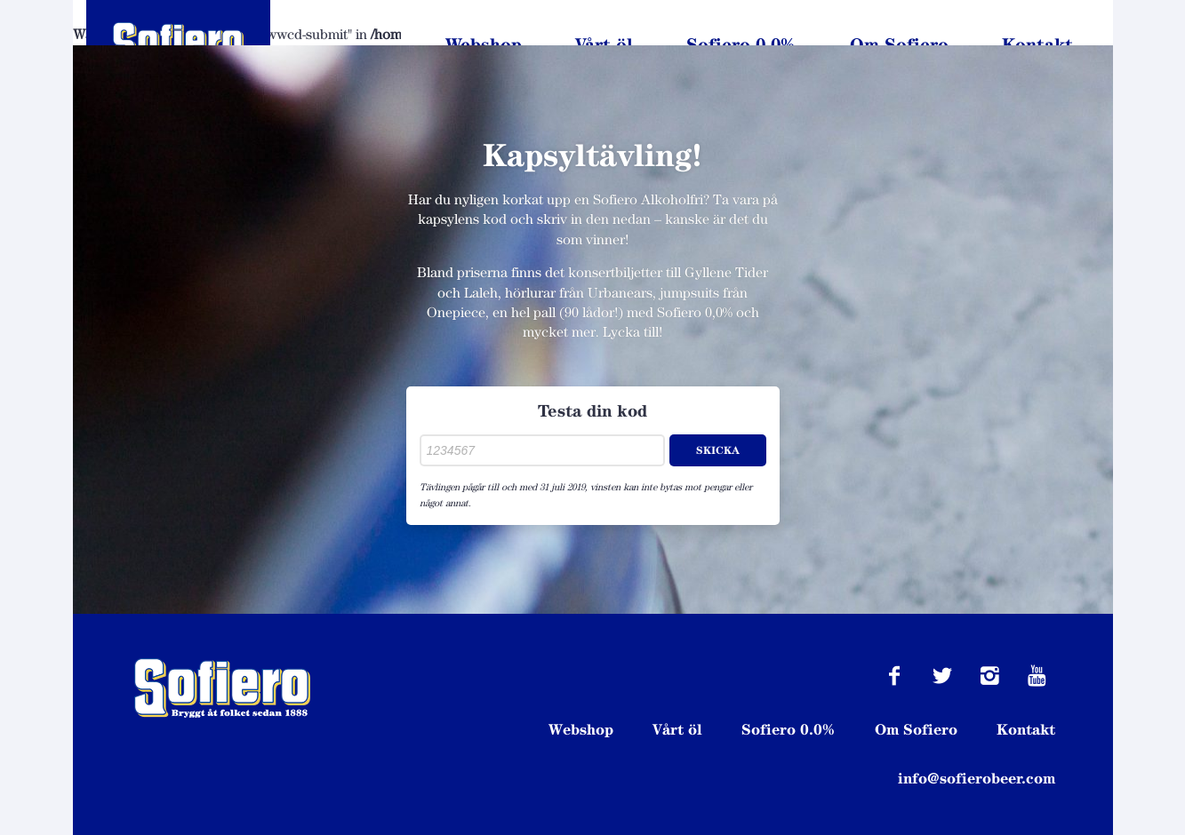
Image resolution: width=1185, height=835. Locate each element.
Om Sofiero (899, 44)
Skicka (718, 450)
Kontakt (1037, 44)
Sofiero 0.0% (741, 44)
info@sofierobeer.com (976, 778)
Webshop (483, 44)
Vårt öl (604, 44)
